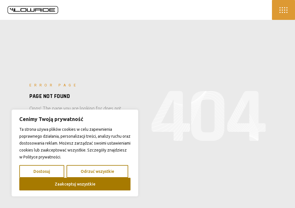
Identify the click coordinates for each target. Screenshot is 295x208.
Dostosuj (41, 171)
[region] (75, 152)
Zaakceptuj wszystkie (75, 184)
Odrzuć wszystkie (97, 171)
